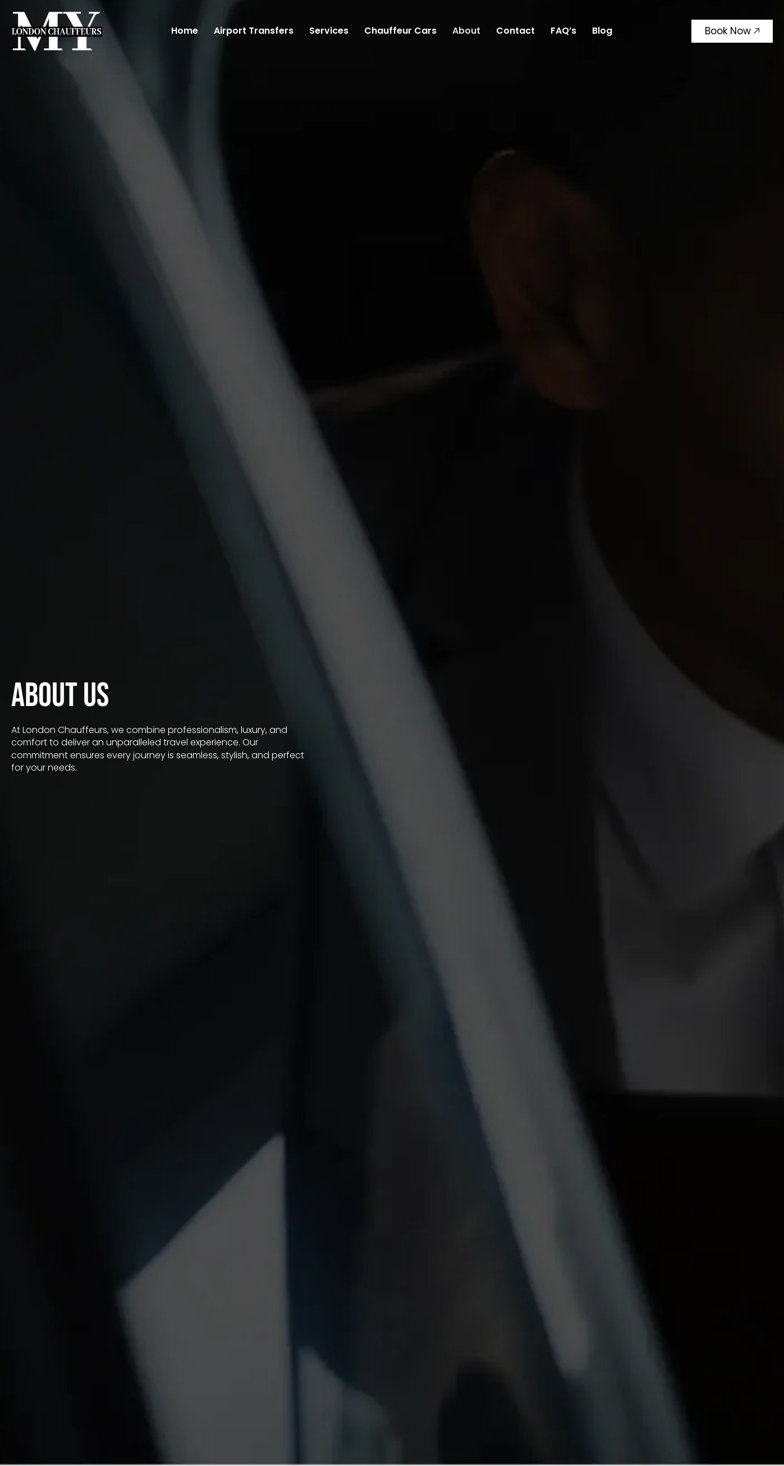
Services (329, 30)
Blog (602, 30)
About (466, 30)
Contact (515, 30)
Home (184, 30)
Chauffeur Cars (400, 30)
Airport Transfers (254, 30)
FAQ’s (563, 30)
